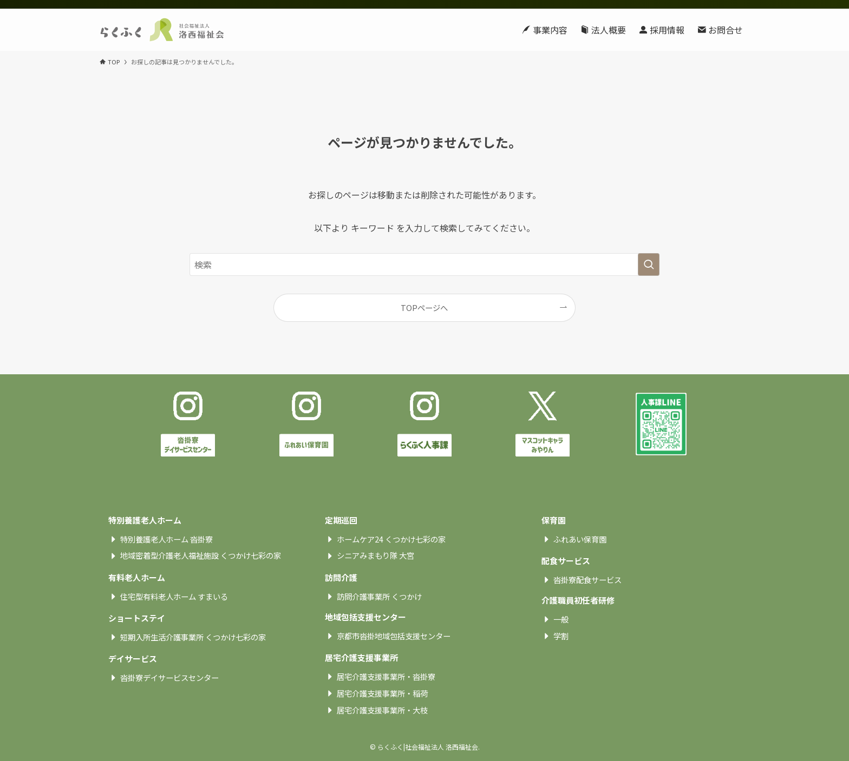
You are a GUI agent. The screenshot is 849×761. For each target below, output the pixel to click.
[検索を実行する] (648, 264)
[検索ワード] (424, 264)
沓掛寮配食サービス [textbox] (587, 579)
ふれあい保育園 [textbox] (579, 539)
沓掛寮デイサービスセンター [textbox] (169, 677)
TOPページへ (424, 307)
